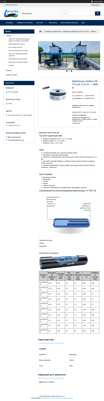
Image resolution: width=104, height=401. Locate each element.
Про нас (39, 23)
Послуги (9, 70)
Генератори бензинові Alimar (18, 62)
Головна (9, 23)
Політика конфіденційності (65, 398)
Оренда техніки (11, 75)
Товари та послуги (24, 23)
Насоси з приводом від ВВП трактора (18, 54)
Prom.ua (62, 396)
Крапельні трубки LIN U (53, 31)
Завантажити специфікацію (48, 253)
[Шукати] (97, 13)
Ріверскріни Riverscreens (17, 44)
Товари (8, 36)
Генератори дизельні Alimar (18, 59)
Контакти (53, 23)
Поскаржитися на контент (48, 398)
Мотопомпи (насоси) (15, 47)
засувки (11, 65)
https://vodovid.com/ (14, 137)
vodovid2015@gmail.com (16, 140)
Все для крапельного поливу (18, 50)
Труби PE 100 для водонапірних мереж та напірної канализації (19, 40)
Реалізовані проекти (69, 23)
